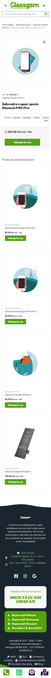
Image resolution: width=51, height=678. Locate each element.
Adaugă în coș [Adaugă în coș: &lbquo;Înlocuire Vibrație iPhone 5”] (15, 405)
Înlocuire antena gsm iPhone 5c (20, 311)
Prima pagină (8, 24)
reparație (27, 117)
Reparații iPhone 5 (12, 224)
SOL (23, 656)
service (37, 117)
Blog (39, 664)
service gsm (46, 119)
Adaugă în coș (22, 142)
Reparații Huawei (23, 24)
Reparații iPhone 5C (13, 308)
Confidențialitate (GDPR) (30, 660)
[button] (44, 42)
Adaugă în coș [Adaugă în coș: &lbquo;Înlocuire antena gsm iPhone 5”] (15, 238)
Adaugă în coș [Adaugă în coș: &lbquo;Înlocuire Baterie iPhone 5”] (15, 481)
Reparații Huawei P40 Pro (13, 98)
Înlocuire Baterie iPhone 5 (18, 471)
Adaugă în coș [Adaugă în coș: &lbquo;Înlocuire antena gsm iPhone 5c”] (15, 321)
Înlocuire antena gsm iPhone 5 (20, 227)
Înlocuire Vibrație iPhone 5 (18, 394)
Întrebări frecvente (20, 664)
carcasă (16, 117)
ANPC (11, 656)
